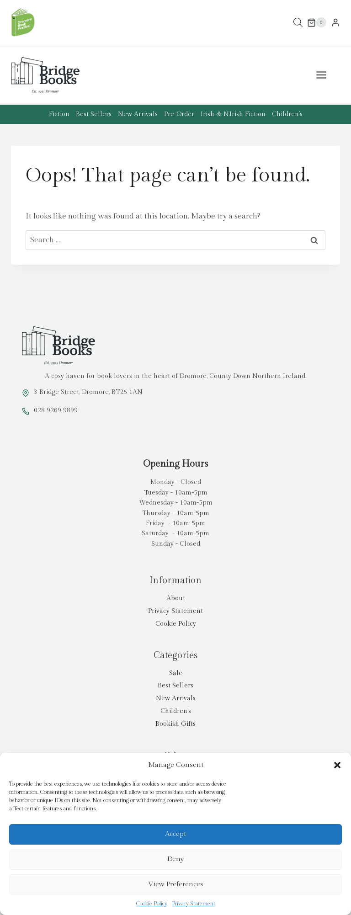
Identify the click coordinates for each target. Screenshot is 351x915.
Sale (175, 673)
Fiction (59, 114)
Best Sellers (94, 114)
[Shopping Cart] (316, 22)
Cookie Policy (151, 903)
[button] (337, 765)
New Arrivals (138, 114)
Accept (175, 834)
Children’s (287, 114)
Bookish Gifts (175, 724)
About (175, 598)
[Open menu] (326, 75)
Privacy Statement (193, 903)
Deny (175, 859)
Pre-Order (179, 114)
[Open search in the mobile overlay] (298, 22)
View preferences (175, 884)
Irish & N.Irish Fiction (233, 114)
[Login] (335, 22)
